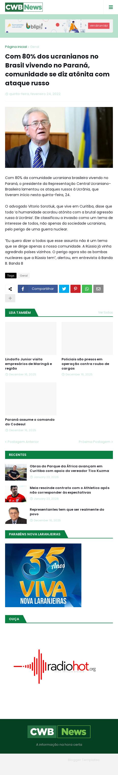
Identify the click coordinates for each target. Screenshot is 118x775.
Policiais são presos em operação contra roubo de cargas (85, 364)
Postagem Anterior (23, 441)
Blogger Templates (84, 759)
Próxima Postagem (94, 441)
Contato (69, 767)
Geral (34, 46)
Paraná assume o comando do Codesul (30, 422)
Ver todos (105, 312)
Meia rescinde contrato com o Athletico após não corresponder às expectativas (69, 490)
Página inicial (16, 46)
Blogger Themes (52, 759)
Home (22, 767)
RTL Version (91, 767)
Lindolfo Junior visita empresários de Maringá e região (28, 364)
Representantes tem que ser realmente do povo (67, 511)
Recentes (17, 454)
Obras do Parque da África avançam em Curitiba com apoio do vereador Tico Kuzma (69, 468)
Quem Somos (45, 767)
